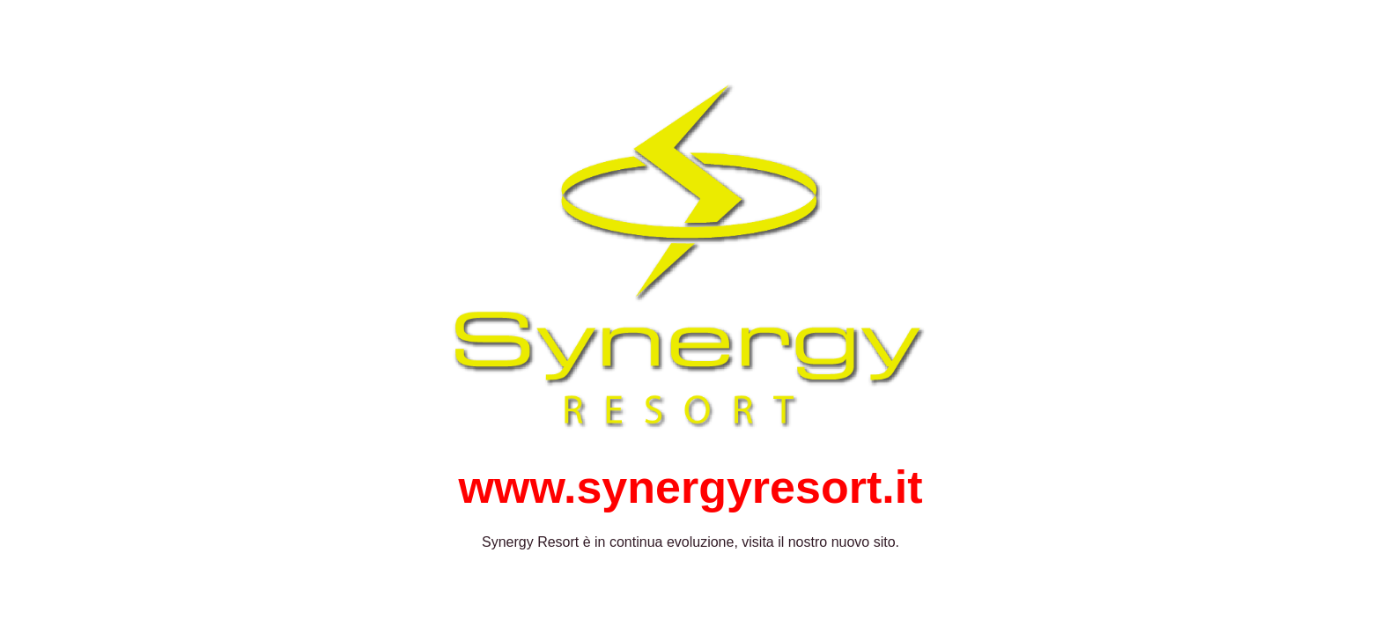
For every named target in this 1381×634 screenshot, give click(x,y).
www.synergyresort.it (691, 486)
